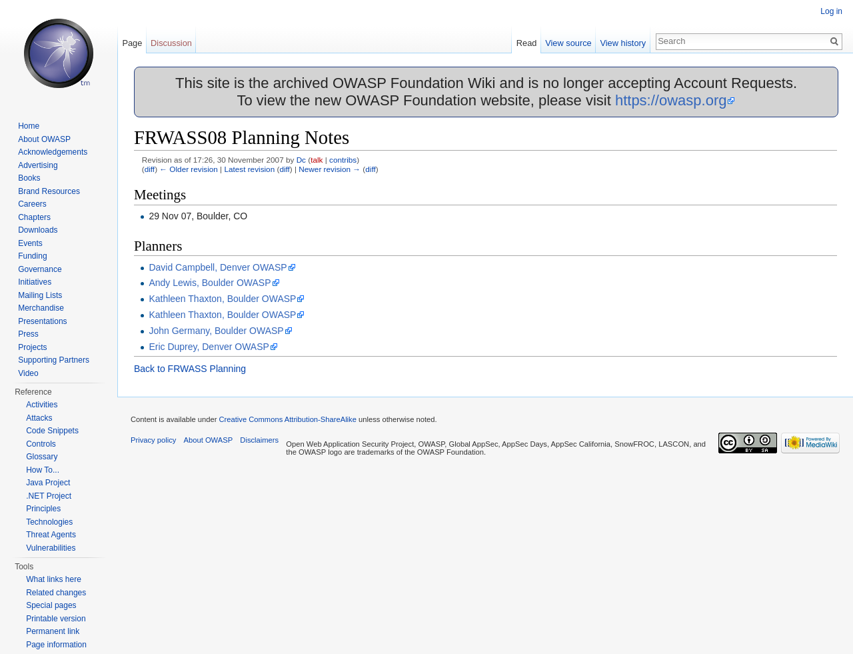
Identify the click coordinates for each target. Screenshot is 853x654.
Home (28, 126)
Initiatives (34, 282)
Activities (41, 404)
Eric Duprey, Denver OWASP (209, 346)
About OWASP (44, 139)
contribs (343, 159)
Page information (56, 644)
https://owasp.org (671, 100)
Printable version (55, 618)
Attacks (39, 418)
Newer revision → (330, 169)
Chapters (34, 217)
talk (317, 159)
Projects (32, 347)
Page (132, 43)
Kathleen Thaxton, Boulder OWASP (222, 298)
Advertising (37, 165)
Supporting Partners (53, 360)
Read (526, 43)
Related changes (56, 592)
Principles (43, 508)
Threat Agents (51, 534)
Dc (301, 159)
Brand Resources (49, 191)
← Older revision (188, 169)
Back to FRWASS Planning (190, 368)
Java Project (48, 482)
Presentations (42, 321)
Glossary (41, 456)
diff (150, 169)
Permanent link (52, 631)
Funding (32, 256)
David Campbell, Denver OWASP (218, 267)
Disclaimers (259, 440)
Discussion (171, 43)
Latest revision (249, 169)
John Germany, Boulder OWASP (216, 330)
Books (29, 178)
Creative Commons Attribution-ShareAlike (287, 419)
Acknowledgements (52, 152)
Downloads (37, 230)
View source (568, 43)
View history (623, 43)
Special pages (51, 605)
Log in (831, 11)
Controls (41, 444)
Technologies (49, 522)
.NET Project (48, 496)
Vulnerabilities (50, 548)
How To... (42, 470)
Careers (32, 204)
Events (30, 243)
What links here (53, 579)
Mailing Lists (40, 295)
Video (28, 373)
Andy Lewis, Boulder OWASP (210, 282)
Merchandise (41, 308)
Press (28, 334)
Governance (39, 269)
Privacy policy (153, 440)
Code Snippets (52, 430)
